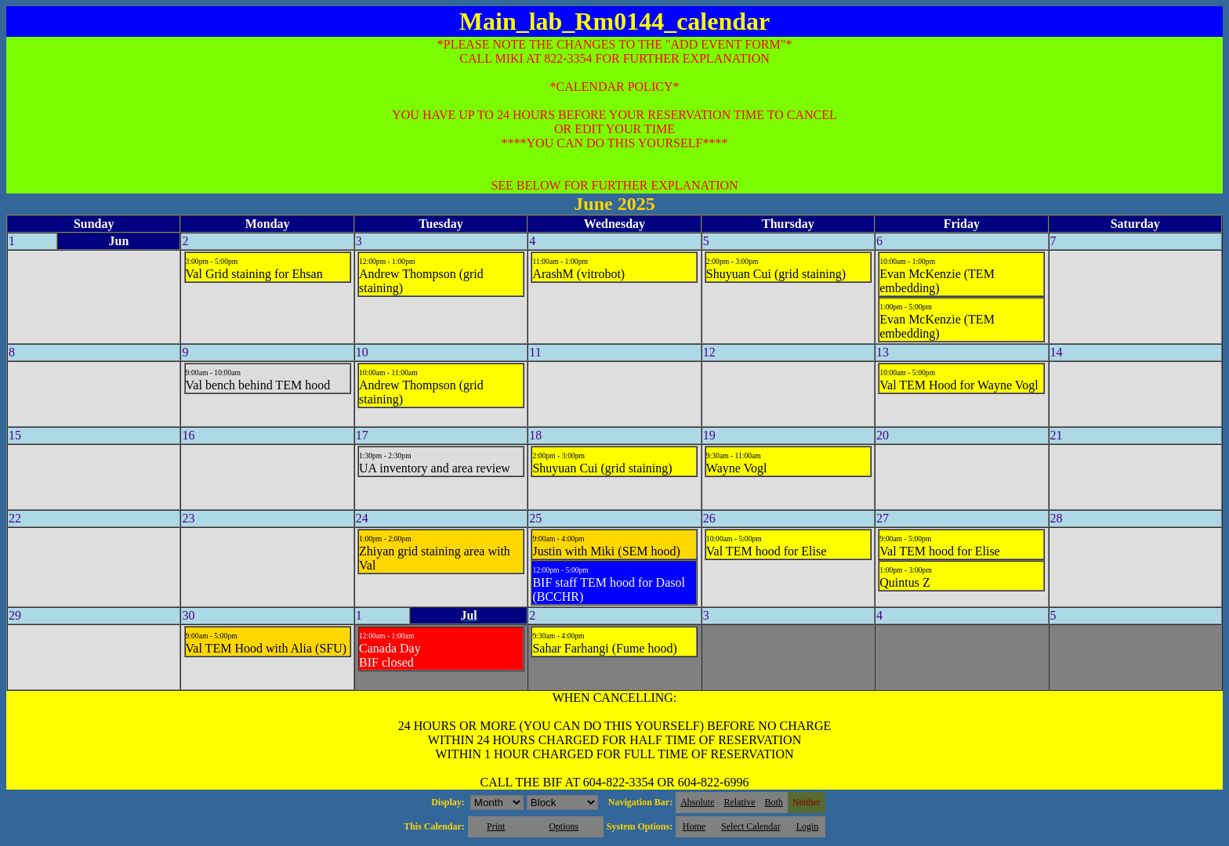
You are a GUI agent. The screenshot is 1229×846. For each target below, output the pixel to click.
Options (563, 826)
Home (694, 826)
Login (807, 826)
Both (774, 802)
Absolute (697, 802)
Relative (740, 802)
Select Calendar (751, 826)
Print (496, 826)
